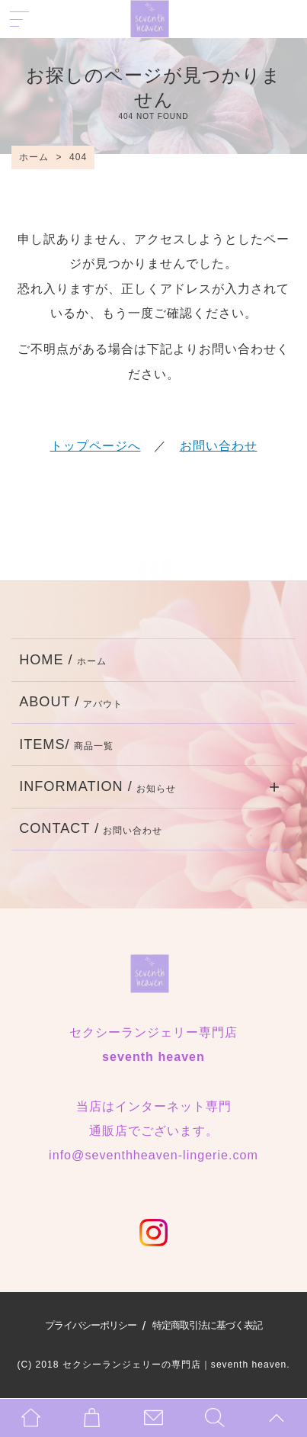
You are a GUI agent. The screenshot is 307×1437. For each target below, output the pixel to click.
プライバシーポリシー (90, 1325)
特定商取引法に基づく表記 (207, 1325)
